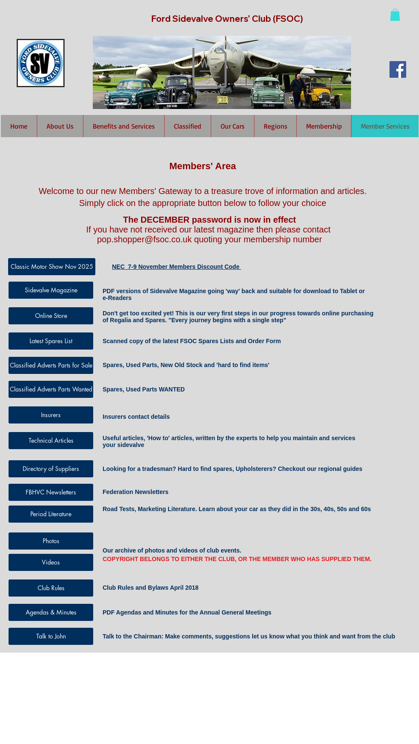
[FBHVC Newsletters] (51, 492)
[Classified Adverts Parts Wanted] (51, 389)
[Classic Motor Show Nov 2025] (51, 266)
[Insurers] (51, 414)
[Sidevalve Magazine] (51, 290)
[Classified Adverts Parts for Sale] (51, 365)
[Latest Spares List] (51, 341)
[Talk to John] (51, 636)
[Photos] (51, 541)
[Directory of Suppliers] (51, 468)
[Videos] (51, 562)
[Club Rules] (51, 588)
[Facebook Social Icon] (397, 69)
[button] (395, 15)
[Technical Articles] (51, 440)
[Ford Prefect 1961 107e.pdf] (209, 76)
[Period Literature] (51, 514)
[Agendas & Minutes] (51, 612)
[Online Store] (51, 315)
